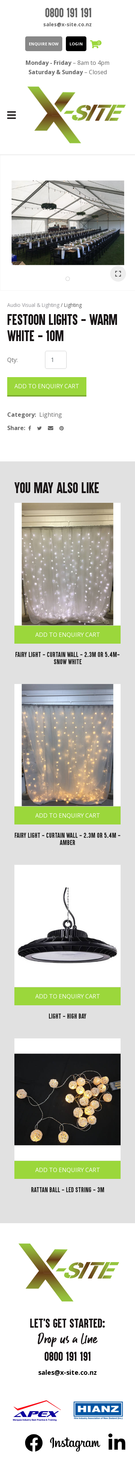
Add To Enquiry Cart (67, 635)
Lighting (73, 304)
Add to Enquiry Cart (46, 386)
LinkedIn (116, 1443)
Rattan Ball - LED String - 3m (67, 1189)
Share (15, 428)
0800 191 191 (68, 12)
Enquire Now (44, 43)
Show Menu (11, 115)
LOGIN (76, 43)
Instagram (75, 1443)
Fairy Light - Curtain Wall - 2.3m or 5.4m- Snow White (67, 658)
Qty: (12, 360)
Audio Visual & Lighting (33, 304)
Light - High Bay (67, 1016)
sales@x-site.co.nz (67, 24)
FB (34, 1443)
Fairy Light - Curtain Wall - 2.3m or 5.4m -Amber (67, 839)
